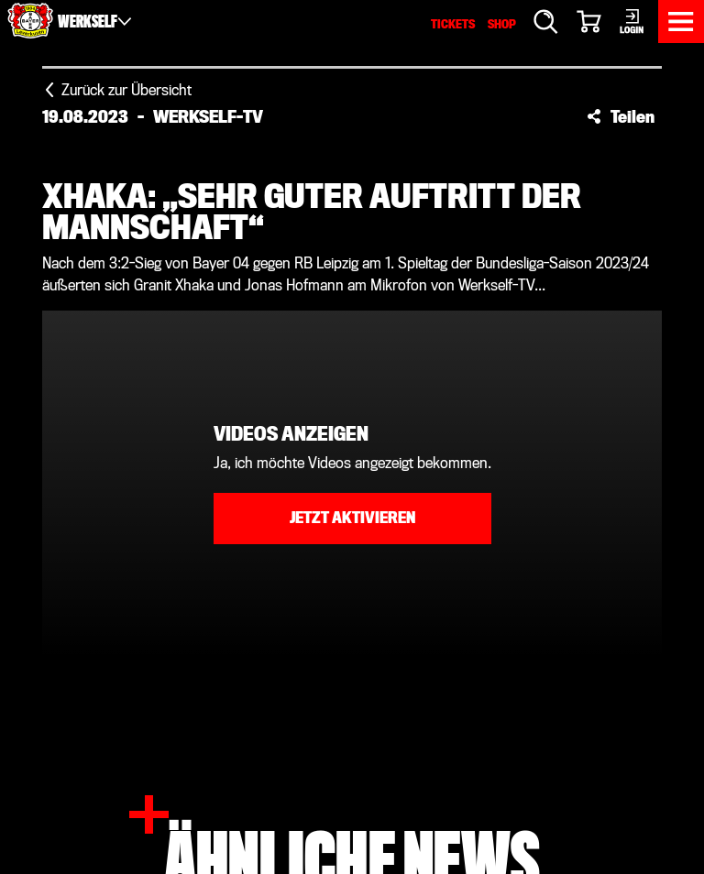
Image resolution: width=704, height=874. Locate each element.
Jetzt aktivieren (352, 518)
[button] (620, 116)
